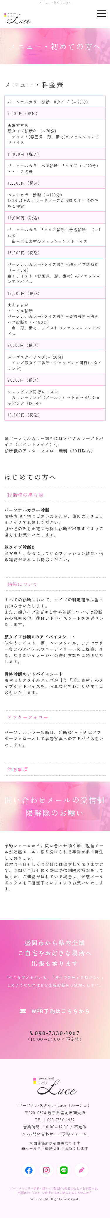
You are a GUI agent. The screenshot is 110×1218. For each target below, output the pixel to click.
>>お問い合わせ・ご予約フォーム (55, 1134)
